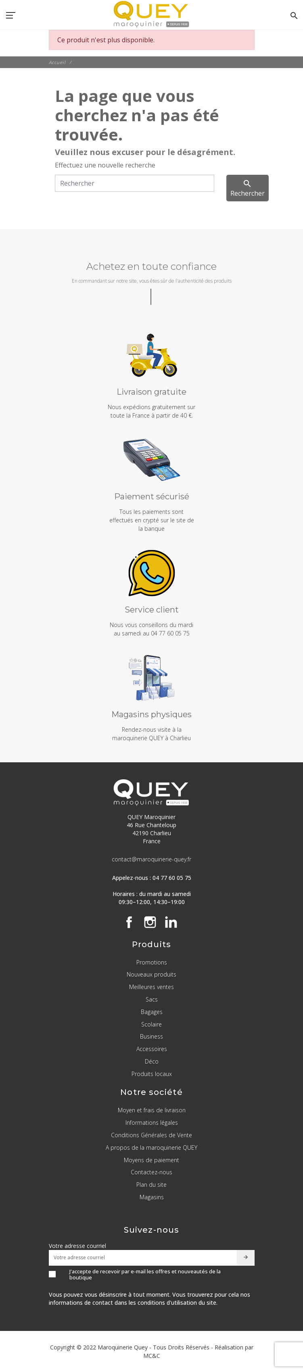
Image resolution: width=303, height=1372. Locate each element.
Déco (152, 1061)
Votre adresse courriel (77, 1246)
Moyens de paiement (151, 1160)
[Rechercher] (134, 183)
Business (151, 1036)
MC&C (151, 1356)
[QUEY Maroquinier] (151, 14)
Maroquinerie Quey (123, 1347)
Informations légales (151, 1122)
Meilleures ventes (151, 987)
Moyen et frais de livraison (152, 1110)
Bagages (152, 1012)
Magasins (152, 1197)
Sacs (152, 999)
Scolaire (151, 1024)
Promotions (151, 962)
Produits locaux (152, 1074)
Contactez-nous (151, 1172)
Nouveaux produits (151, 974)
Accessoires (151, 1049)
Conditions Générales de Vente (151, 1135)
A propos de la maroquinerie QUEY (151, 1147)
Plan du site (151, 1184)
